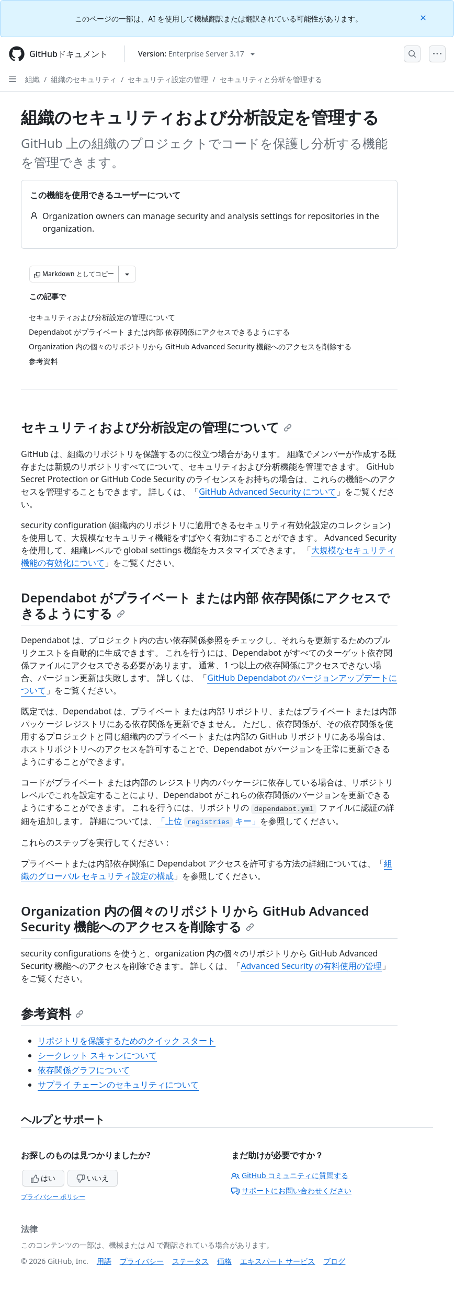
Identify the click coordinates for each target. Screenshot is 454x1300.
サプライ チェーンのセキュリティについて (118, 1084)
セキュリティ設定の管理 (168, 79)
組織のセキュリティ (84, 79)
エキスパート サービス (277, 1261)
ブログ (334, 1261)
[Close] (424, 17)
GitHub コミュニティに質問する (289, 1175)
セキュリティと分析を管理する (271, 79)
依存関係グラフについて (84, 1070)
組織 (32, 79)
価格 (224, 1261)
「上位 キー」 (208, 821)
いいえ (92, 1178)
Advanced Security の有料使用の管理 (311, 966)
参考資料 (52, 1013)
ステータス (190, 1261)
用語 (104, 1261)
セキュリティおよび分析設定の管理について (156, 427)
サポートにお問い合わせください (291, 1190)
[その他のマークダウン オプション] (127, 274)
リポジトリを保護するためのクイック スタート (126, 1040)
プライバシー (142, 1261)
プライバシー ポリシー (53, 1196)
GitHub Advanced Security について (267, 491)
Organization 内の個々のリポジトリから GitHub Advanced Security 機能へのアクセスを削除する (195, 918)
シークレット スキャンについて (97, 1055)
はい (43, 1178)
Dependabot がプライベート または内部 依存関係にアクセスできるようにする (205, 605)
